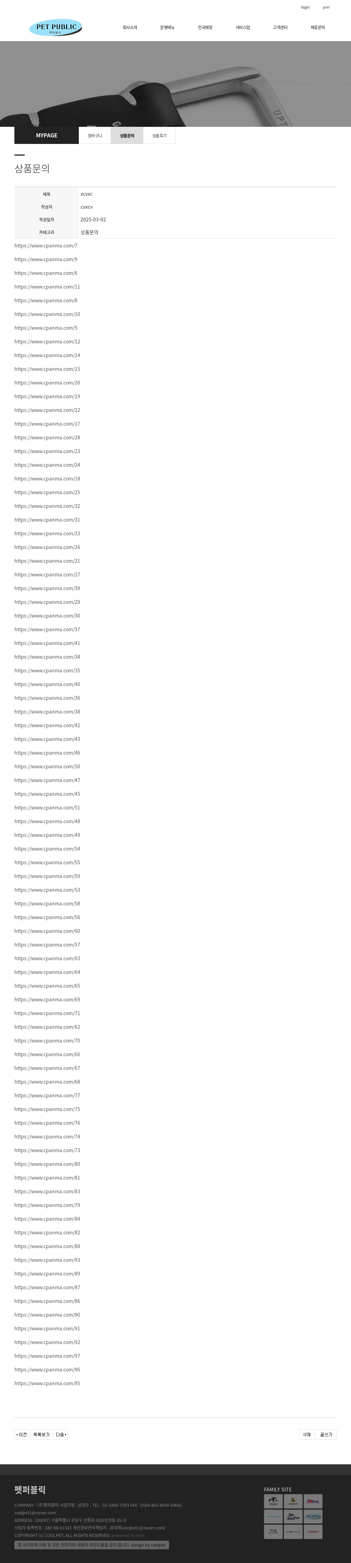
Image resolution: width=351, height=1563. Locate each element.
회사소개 (130, 27)
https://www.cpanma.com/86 (47, 1300)
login (305, 7)
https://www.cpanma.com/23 (47, 451)
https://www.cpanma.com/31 (47, 519)
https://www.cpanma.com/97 (47, 1355)
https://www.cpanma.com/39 (47, 588)
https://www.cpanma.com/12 (47, 341)
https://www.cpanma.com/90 (47, 1314)
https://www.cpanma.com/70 (47, 1040)
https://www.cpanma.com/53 (47, 889)
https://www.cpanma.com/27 (47, 574)
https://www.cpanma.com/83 (47, 1191)
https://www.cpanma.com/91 (47, 1328)
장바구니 (95, 136)
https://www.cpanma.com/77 (47, 1095)
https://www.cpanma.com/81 (47, 1177)
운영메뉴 (167, 27)
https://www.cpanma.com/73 (47, 1150)
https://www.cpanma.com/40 (47, 684)
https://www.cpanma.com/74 (47, 1136)
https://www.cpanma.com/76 (47, 1122)
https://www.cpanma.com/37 (47, 629)
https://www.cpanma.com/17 (47, 423)
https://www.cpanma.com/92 (47, 1342)
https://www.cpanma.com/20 (47, 382)
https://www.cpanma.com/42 (47, 725)
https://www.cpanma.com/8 (45, 300)
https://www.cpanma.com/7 (45, 245)
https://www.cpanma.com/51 (47, 807)
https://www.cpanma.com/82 (47, 1232)
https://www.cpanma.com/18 (47, 478)
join (326, 7)
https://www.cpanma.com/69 (47, 999)
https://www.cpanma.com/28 (47, 437)
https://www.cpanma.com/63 (47, 958)
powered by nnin (127, 1535)
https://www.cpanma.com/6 (45, 272)
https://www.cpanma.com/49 (47, 834)
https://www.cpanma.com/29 (47, 601)
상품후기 (159, 136)
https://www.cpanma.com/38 (47, 711)
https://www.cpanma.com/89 (47, 1273)
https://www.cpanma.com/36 (47, 697)
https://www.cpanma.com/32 (47, 505)
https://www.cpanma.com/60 (47, 930)
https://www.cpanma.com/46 (47, 752)
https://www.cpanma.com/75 (47, 1109)
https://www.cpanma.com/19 (47, 396)
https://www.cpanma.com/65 (47, 985)
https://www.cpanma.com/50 (47, 766)
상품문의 (127, 136)
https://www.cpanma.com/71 (47, 1013)
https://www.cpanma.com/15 (47, 368)
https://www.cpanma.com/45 (47, 793)
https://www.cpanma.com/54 (47, 848)
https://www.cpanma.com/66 (47, 1054)
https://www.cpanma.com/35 (47, 670)
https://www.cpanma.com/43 (47, 738)
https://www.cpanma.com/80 (47, 1163)
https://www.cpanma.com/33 (47, 533)
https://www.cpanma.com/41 (47, 642)
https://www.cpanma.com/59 (47, 875)
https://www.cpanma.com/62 (47, 1026)
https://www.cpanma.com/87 (47, 1287)
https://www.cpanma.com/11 (47, 286)
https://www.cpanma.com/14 (47, 355)
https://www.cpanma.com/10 (47, 313)
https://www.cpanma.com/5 (45, 327)
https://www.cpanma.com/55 (47, 862)
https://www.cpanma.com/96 (47, 1369)
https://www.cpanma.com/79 (47, 1204)
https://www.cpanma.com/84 (47, 1218)
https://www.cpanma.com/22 (47, 409)
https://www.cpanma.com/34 (47, 656)
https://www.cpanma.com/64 (47, 971)
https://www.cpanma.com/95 (47, 1383)
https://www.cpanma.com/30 (47, 615)
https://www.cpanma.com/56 (47, 917)
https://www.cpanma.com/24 (47, 464)
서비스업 (242, 27)
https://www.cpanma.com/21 (47, 560)
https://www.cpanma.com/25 (47, 492)
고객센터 (280, 27)
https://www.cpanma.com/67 (47, 1067)
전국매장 (205, 27)
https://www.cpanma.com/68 (47, 1081)
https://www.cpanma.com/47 (47, 780)
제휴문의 (318, 27)
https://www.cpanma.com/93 (47, 1259)
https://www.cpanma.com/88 (47, 1246)
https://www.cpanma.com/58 (47, 903)
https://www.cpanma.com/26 (47, 547)
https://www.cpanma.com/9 (45, 259)
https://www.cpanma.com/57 (47, 944)
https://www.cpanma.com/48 (47, 821)
